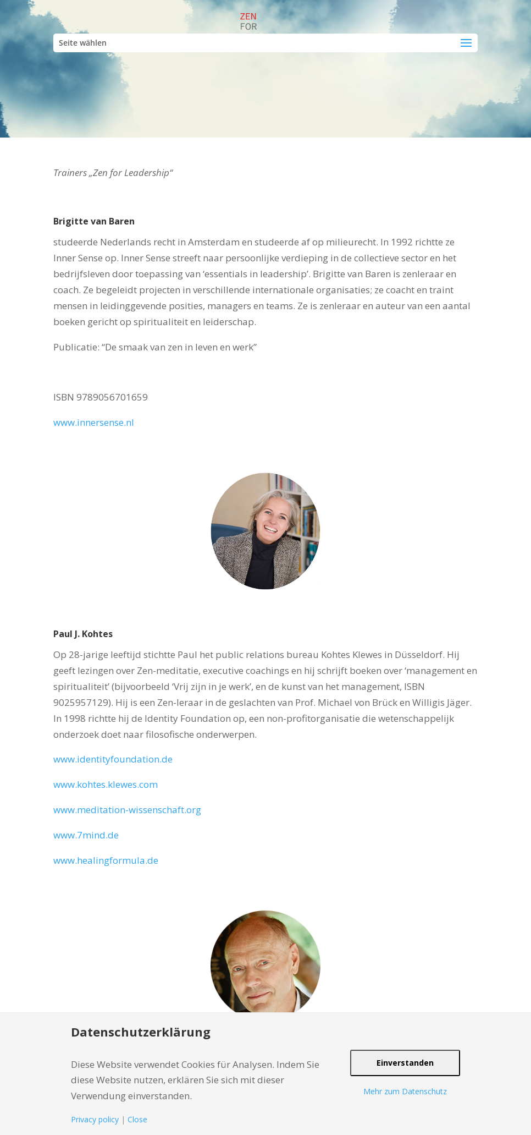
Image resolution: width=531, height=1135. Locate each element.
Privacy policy (95, 1119)
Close (137, 1119)
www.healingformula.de (105, 860)
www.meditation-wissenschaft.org (127, 809)
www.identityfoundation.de (113, 759)
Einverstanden (405, 1062)
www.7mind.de (86, 835)
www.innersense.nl (93, 422)
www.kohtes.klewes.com (105, 784)
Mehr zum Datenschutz (405, 1091)
